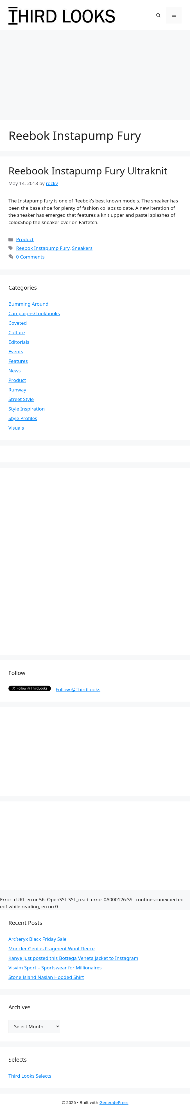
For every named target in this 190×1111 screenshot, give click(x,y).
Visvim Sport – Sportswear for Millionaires (55, 967)
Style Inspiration (26, 408)
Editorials (18, 342)
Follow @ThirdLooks (78, 689)
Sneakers (82, 248)
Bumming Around (28, 304)
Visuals (16, 428)
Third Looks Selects (29, 1076)
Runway (17, 389)
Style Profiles (22, 418)
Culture (16, 332)
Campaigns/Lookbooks (34, 313)
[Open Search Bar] (158, 15)
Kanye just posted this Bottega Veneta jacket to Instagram (73, 958)
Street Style (21, 399)
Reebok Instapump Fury (42, 248)
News (14, 370)
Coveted (17, 323)
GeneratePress (113, 1102)
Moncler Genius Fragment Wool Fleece (51, 948)
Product (25, 239)
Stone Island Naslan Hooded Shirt (46, 977)
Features (18, 361)
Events (15, 351)
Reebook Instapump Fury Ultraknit (88, 170)
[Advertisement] (95, 72)
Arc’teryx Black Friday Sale (37, 939)
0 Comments (30, 256)
